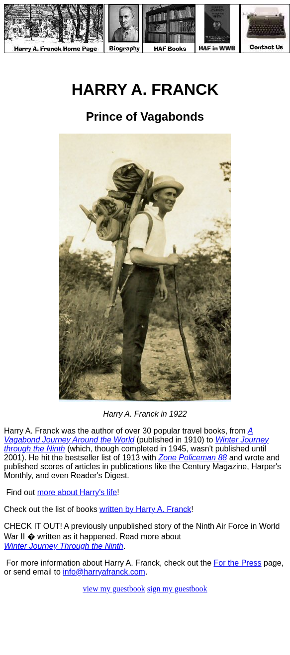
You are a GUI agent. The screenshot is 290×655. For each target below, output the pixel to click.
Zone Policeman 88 (192, 457)
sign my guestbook (177, 588)
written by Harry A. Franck (145, 509)
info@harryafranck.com (104, 572)
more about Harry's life (77, 492)
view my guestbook (114, 588)
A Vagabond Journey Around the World (128, 435)
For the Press (238, 563)
